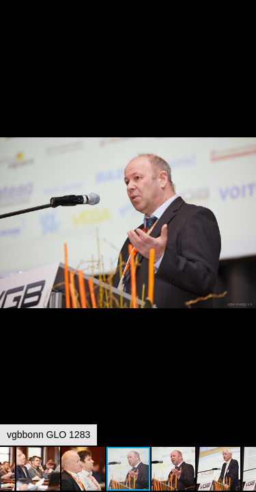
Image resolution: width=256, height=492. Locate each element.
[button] (244, 35)
